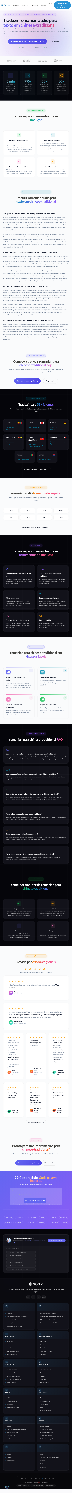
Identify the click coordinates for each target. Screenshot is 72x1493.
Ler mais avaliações (36, 1127)
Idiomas (9, 1430)
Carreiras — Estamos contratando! (49, 1462)
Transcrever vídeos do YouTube (49, 1327)
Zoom (41, 1402)
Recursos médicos (45, 1377)
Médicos (42, 1380)
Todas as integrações (46, 1415)
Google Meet (44, 1408)
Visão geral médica (45, 1374)
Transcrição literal (12, 1327)
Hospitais (43, 1383)
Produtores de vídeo (46, 1355)
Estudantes (43, 1358)
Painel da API (10, 1408)
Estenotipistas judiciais (13, 1380)
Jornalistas (43, 1346)
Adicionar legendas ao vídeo (48, 1324)
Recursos (9, 1317)
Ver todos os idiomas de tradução (36, 470)
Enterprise (10, 1346)
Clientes (9, 1462)
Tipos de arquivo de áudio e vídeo (16, 1433)
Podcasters (43, 1352)
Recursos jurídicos (12, 1377)
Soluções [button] (25, 5)
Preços (43, 5)
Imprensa (42, 1465)
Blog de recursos (11, 1440)
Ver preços (56, 41)
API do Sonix (10, 1402)
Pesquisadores (44, 1349)
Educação (9, 1349)
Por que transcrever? (46, 1440)
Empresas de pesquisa (13, 1355)
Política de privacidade (37, 1489)
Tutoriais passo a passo (46, 1437)
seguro (36, 1296)
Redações (9, 1352)
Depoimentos (11, 1465)
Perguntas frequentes (46, 1433)
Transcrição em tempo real (14, 1330)
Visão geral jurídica (12, 1374)
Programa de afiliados (13, 1412)
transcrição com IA (30, 1293)
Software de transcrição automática (17, 1321)
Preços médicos (44, 1387)
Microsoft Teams (45, 1405)
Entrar (50, 3)
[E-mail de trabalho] (35, 1200)
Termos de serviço (49, 1489)
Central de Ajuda (28, 1245)
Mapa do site (26, 1489)
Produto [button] (16, 5)
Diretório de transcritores (14, 1443)
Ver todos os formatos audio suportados (36, 528)
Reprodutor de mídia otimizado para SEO (51, 1321)
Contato (42, 1468)
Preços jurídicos (11, 1387)
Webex (42, 1412)
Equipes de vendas (12, 1358)
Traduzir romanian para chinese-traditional (27, 41)
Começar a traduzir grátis (27, 381)
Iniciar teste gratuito (35, 1205)
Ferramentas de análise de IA (48, 1317)
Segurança (43, 1471)
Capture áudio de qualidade (48, 1443)
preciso (60, 1293)
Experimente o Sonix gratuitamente (62, 5)
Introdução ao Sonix (12, 1437)
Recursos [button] (35, 5)
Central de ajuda (44, 1430)
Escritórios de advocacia (14, 1383)
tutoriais (36, 1245)
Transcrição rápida (12, 1324)
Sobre (42, 1458)
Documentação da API (13, 1405)
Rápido (54, 1293)
